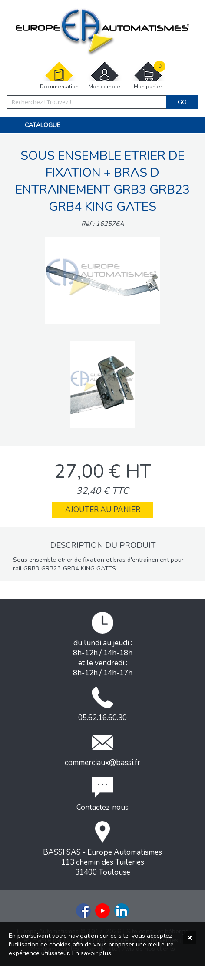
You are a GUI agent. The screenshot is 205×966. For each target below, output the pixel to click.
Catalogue (42, 125)
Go (182, 101)
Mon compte (104, 75)
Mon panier (148, 75)
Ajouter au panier (102, 510)
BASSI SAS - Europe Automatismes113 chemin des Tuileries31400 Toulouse (102, 849)
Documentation (59, 75)
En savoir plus (91, 953)
